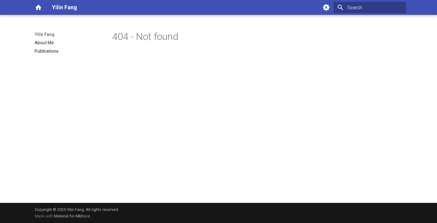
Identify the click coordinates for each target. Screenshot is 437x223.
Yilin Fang (44, 34)
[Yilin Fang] (38, 7)
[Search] (370, 7)
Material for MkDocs (72, 216)
